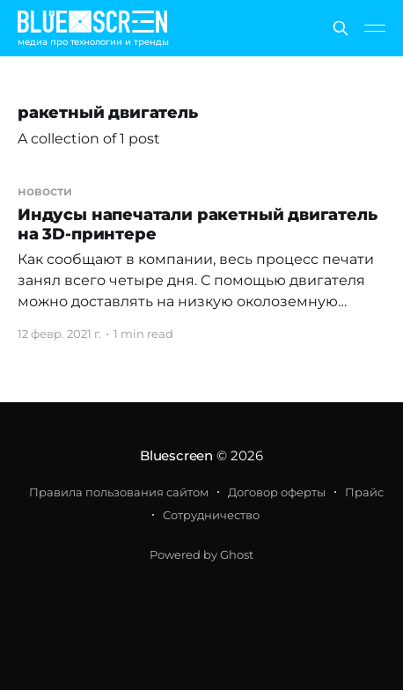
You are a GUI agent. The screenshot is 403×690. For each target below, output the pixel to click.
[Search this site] (340, 28)
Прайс (364, 492)
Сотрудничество (211, 515)
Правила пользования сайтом (119, 492)
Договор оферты (277, 492)
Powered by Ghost (201, 554)
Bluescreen (176, 455)
